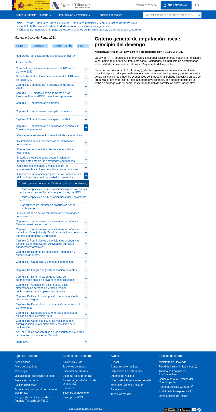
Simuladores (118, 389)
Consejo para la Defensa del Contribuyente (176, 381)
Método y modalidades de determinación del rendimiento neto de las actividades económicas (46, 159)
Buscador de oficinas (75, 371)
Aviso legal (21, 371)
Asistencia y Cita (73, 362)
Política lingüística (25, 384)
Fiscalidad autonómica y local (178, 366)
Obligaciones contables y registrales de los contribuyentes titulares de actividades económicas (47, 167)
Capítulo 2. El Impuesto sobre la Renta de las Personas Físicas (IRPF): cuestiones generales (44, 95)
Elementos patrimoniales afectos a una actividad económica (46, 151)
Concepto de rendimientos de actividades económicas (49, 135)
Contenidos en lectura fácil (127, 371)
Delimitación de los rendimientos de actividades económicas (45, 143)
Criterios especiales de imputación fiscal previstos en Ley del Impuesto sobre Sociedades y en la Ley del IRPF (53, 191)
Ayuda (29, 23)
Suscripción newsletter (76, 392)
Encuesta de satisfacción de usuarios (79, 382)
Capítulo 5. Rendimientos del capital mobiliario (43, 119)
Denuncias (69, 388)
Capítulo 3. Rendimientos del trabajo (38, 103)
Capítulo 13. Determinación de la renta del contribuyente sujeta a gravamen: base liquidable (45, 278)
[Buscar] (170, 15)
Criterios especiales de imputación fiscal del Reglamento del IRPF (52, 199)
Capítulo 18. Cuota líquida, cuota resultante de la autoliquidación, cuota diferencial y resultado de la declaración (46, 324)
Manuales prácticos (84, 23)
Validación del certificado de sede (35, 375)
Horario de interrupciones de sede (131, 380)
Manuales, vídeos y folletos (53, 23)
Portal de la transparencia (176, 391)
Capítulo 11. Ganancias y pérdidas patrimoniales (45, 261)
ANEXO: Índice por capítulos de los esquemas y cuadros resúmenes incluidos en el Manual (50, 334)
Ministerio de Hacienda (172, 362)
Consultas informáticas (124, 366)
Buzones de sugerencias (77, 375)
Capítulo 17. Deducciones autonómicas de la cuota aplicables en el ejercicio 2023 (46, 314)
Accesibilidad (22, 362)
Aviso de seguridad (26, 366)
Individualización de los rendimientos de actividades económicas (48, 215)
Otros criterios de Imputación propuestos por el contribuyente (47, 207)
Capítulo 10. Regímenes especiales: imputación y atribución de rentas (45, 253)
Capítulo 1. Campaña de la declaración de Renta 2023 (45, 86)
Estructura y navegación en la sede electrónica (36, 391)
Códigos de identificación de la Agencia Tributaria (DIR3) (33, 399)
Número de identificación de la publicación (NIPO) (46, 55)
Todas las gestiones (110, 14)
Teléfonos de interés (75, 366)
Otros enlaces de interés (173, 395)
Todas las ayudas (121, 394)
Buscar (115, 362)
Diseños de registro (122, 375)
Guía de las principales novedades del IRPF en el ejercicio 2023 (45, 70)
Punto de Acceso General (176, 386)
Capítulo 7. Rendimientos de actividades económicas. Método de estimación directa (48, 223)
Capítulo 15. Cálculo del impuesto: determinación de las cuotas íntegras (47, 298)
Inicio (19, 23)
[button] (198, 5)
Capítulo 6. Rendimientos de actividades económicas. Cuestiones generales (64, 26)
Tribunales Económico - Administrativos (173, 373)
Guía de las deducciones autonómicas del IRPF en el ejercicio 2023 (47, 78)
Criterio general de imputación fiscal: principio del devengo (53, 183)
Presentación (24, 62)
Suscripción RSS (73, 397)
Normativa (22, 341)
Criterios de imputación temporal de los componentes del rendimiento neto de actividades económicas (80, 29)
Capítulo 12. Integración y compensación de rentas (46, 270)
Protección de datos (26, 380)
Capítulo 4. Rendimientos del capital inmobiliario (45, 111)
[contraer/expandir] (86, 70)
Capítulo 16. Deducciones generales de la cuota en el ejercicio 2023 (48, 306)
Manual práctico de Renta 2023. (118, 23)
